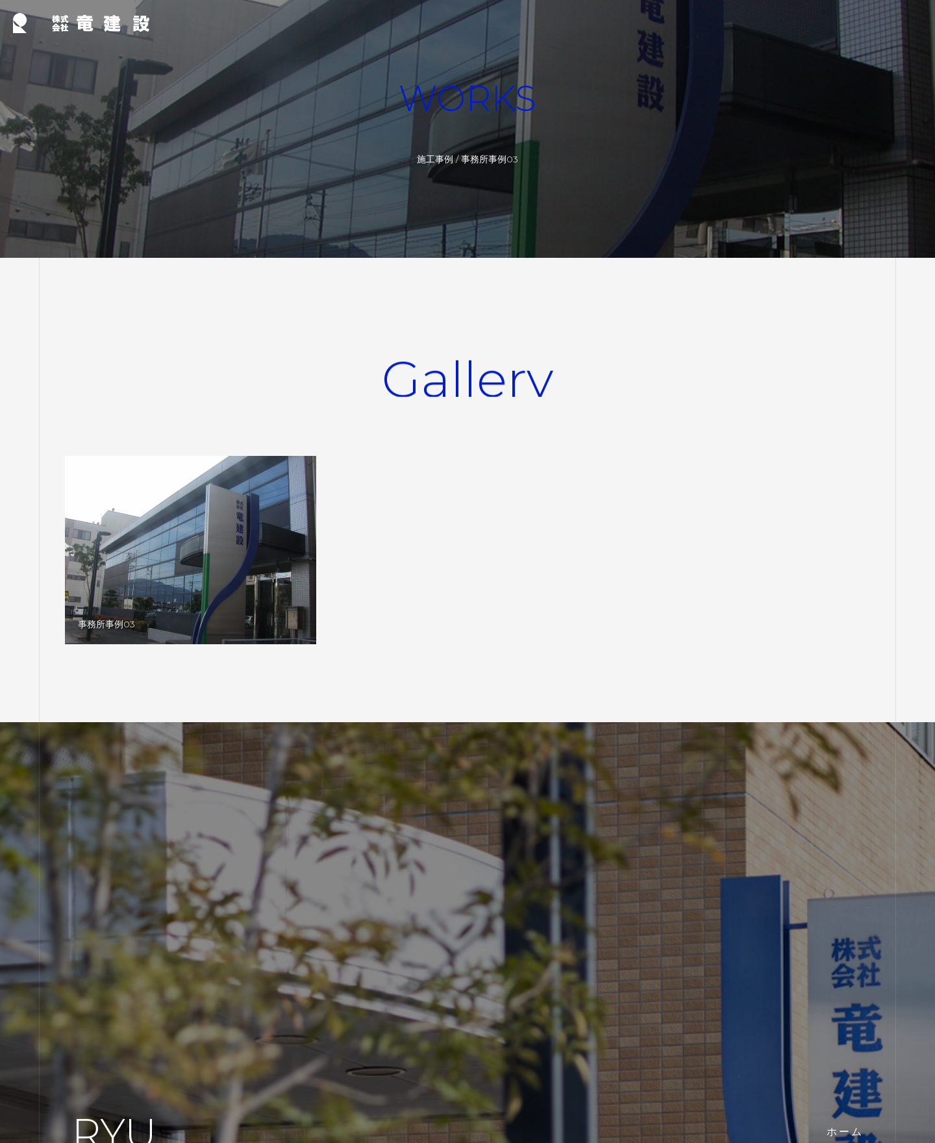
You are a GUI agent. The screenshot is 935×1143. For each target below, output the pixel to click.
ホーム (845, 1131)
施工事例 (435, 159)
